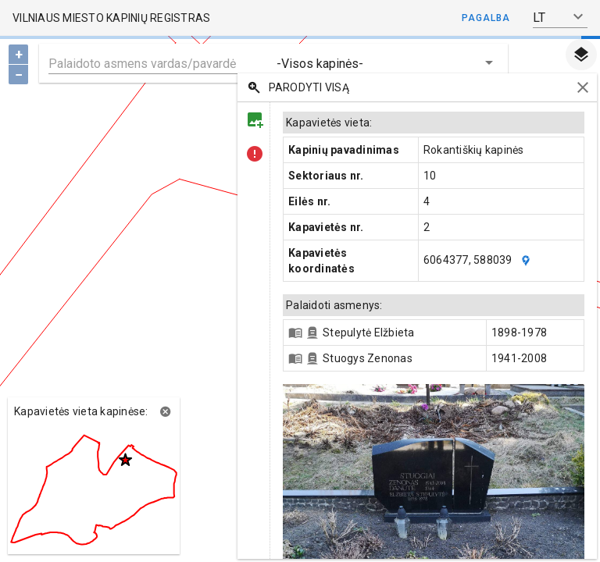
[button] (560, 17)
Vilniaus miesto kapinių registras (111, 18)
